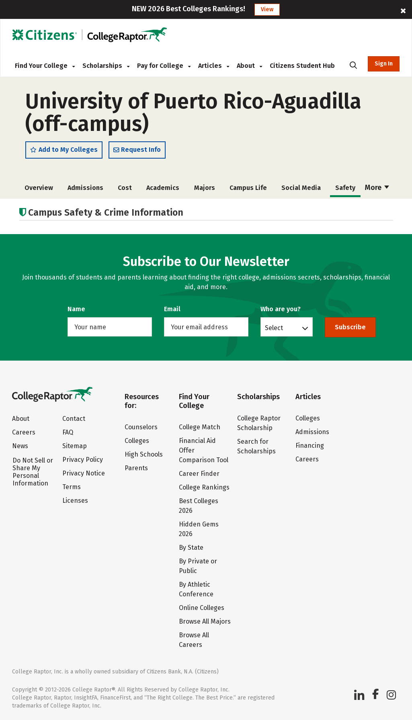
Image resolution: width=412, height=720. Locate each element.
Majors (199, 188)
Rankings (374, 188)
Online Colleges (201, 608)
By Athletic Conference (196, 589)
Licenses (75, 500)
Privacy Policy (82, 459)
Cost (122, 188)
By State (191, 547)
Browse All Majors (205, 621)
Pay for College (164, 65)
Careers (23, 432)
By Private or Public (198, 566)
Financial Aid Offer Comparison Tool (203, 450)
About (249, 65)
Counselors (141, 427)
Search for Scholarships (256, 446)
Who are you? (280, 309)
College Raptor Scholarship (259, 423)
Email (172, 309)
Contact (73, 418)
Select (274, 327)
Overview (39, 188)
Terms (71, 487)
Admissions (84, 188)
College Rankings (204, 487)
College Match (199, 427)
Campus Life (241, 188)
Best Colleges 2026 (198, 505)
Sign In (384, 63)
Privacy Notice (83, 473)
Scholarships (105, 65)
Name (76, 309)
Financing (309, 445)
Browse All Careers (194, 640)
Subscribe (350, 327)
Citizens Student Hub (302, 65)
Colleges (137, 441)
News (20, 446)
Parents (136, 468)
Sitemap (74, 446)
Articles (213, 65)
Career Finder (199, 473)
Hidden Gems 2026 (199, 529)
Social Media (293, 188)
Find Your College (45, 65)
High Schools (144, 454)
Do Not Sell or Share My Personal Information (32, 472)
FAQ (67, 432)
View (267, 9)
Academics (159, 188)
